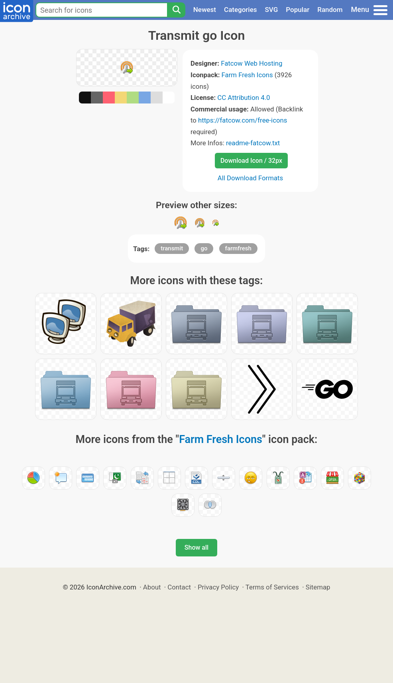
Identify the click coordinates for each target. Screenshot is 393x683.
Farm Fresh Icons (247, 75)
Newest (204, 10)
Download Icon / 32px (251, 160)
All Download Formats (250, 178)
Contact (179, 587)
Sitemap (318, 587)
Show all (196, 547)
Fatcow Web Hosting (251, 63)
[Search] (176, 10)
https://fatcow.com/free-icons (242, 120)
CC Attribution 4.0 (243, 97)
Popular (297, 10)
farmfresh (238, 248)
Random (329, 10)
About (152, 587)
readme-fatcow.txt (253, 143)
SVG (271, 10)
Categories (240, 10)
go (203, 248)
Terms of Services (272, 587)
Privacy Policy (218, 587)
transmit (172, 248)
